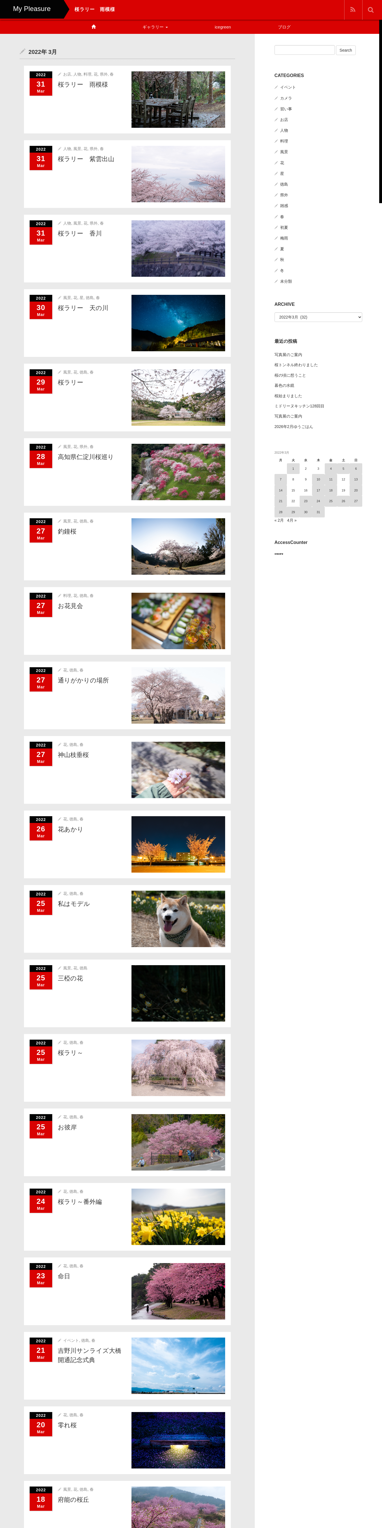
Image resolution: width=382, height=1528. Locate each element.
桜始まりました (288, 395)
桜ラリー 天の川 (83, 307)
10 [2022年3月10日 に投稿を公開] (318, 479)
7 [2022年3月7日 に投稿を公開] (281, 479)
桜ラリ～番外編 (80, 1201)
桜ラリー (70, 382)
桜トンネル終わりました (296, 364)
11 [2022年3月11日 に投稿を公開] (331, 479)
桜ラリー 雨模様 (83, 84)
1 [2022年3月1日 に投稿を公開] (293, 468)
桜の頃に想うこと (290, 374)
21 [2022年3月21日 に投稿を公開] (280, 500)
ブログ (284, 27)
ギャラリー (155, 27)
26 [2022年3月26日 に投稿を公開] (343, 500)
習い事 (286, 108)
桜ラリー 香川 (80, 233)
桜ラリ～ (70, 1052)
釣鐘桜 (67, 531)
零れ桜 (67, 1424)
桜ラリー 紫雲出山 (86, 158)
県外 (104, 74)
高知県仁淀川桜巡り (86, 456)
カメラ (286, 97)
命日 (64, 1275)
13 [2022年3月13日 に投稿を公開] (356, 479)
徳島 (90, 297)
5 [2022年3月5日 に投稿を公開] (343, 468)
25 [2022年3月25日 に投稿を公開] (331, 500)
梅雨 (284, 237)
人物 (77, 74)
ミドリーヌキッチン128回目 (299, 405)
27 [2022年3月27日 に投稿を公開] (356, 500)
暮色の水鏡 (284, 385)
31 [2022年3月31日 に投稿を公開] (318, 511)
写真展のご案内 (288, 354)
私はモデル (74, 903)
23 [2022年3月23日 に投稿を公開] (306, 500)
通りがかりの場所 (83, 680)
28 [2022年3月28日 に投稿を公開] (280, 511)
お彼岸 (67, 1126)
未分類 (286, 280)
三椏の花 (70, 978)
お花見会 (70, 605)
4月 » (292, 520)
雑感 (284, 205)
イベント (71, 1340)
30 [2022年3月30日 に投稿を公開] (306, 511)
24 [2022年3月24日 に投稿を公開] (318, 500)
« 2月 (279, 520)
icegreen (223, 27)
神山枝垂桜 (73, 754)
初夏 (284, 227)
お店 (67, 74)
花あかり (71, 829)
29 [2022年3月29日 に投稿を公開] (293, 511)
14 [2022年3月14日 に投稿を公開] (280, 489)
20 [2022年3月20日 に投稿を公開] (356, 489)
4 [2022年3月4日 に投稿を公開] (331, 468)
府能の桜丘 (73, 1499)
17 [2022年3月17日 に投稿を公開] (318, 489)
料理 (87, 74)
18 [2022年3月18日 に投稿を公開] (331, 489)
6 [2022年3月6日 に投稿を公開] (356, 468)
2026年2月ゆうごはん (294, 426)
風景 (77, 148)
